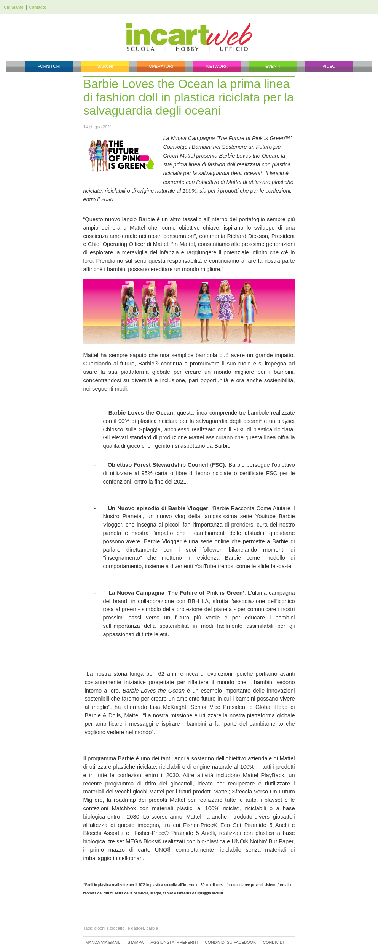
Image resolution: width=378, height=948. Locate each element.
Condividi (273, 942)
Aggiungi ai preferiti (174, 942)
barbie (152, 928)
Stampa (136, 942)
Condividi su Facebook (230, 942)
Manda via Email (102, 942)
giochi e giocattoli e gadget (119, 928)
